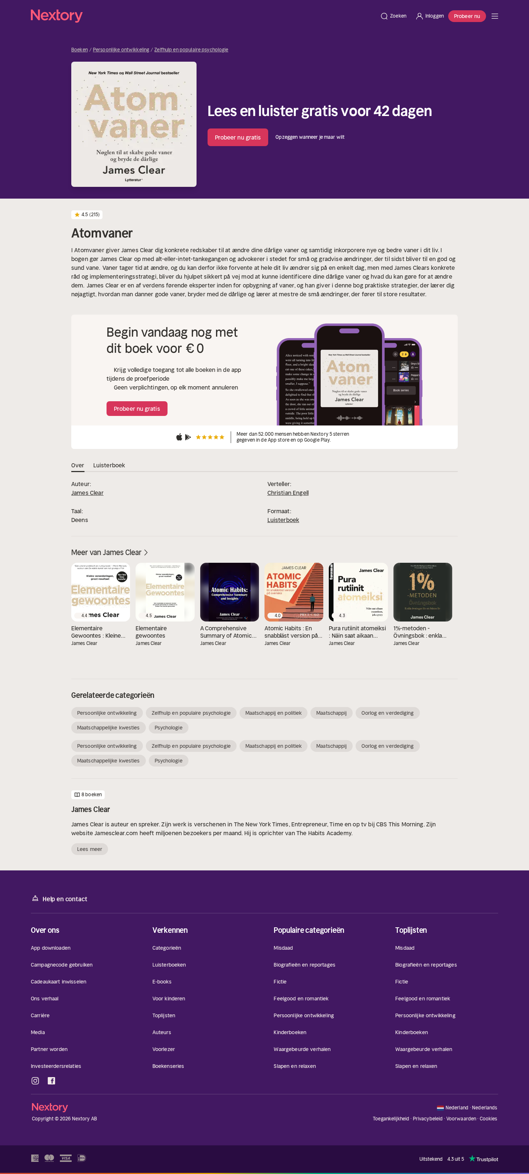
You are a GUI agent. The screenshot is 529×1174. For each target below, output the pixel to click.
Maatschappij (331, 713)
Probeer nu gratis (238, 137)
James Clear (87, 492)
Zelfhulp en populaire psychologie (191, 50)
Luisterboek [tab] (109, 465)
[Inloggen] (429, 16)
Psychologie (169, 727)
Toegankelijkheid (391, 1119)
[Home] (203, 16)
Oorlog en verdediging (387, 713)
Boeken (79, 50)
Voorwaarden (461, 1119)
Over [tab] (77, 465)
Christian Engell (288, 492)
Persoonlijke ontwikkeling (121, 50)
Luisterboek (283, 519)
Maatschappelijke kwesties (108, 727)
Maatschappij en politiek (273, 713)
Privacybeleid (428, 1119)
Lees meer (89, 849)
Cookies (488, 1119)
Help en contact (59, 898)
